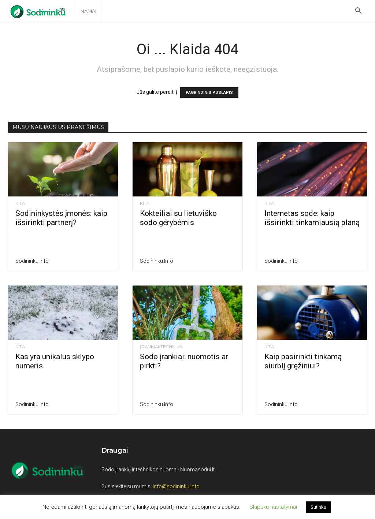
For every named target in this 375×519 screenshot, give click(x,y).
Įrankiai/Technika (161, 347)
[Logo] (42, 11)
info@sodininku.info (176, 486)
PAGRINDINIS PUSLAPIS (209, 92)
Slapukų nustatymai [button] (273, 507)
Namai (88, 11)
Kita (20, 203)
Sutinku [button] (318, 507)
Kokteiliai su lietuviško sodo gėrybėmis (178, 218)
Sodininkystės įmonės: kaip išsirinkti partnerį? (61, 218)
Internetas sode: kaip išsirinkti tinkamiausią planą (312, 218)
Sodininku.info (32, 261)
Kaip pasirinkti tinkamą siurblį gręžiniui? (303, 361)
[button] (358, 11)
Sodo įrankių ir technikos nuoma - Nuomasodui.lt (158, 469)
